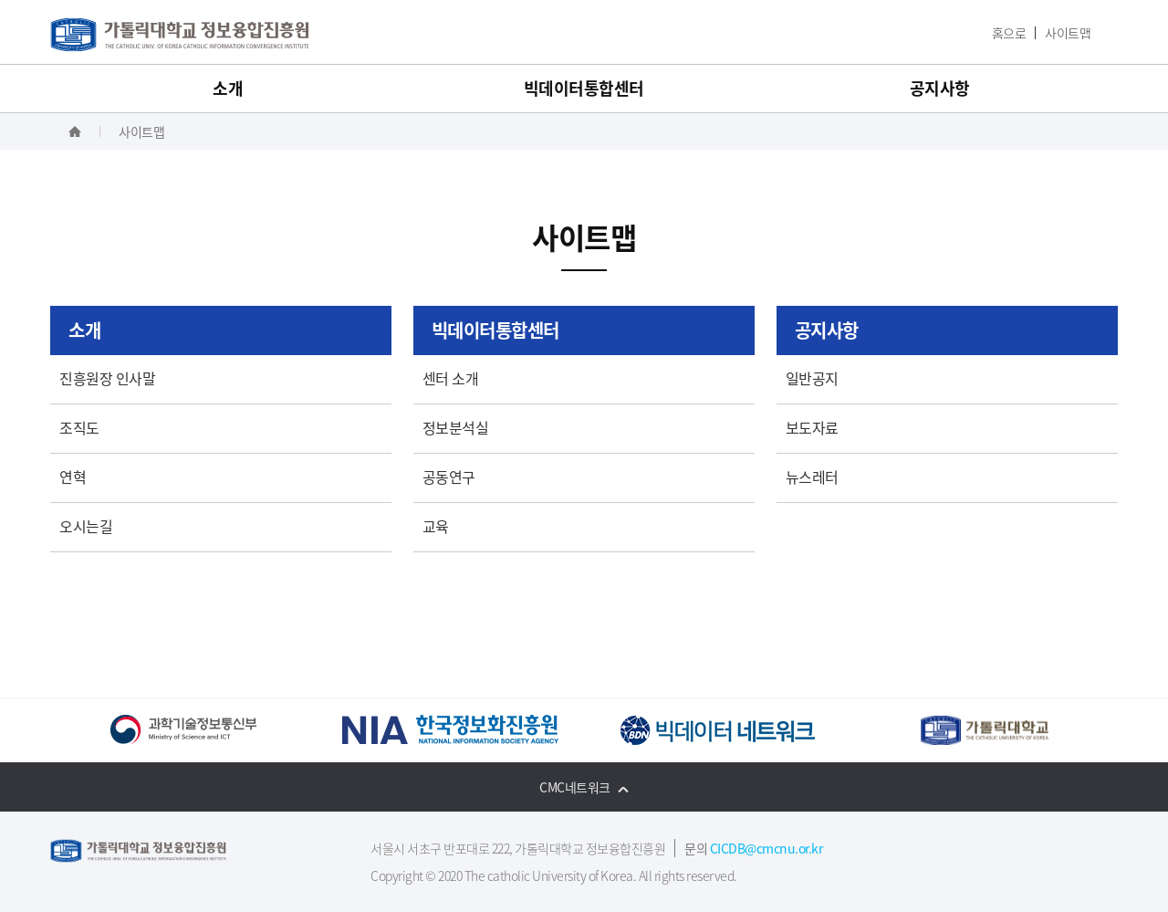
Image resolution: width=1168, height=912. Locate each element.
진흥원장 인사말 (107, 378)
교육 (435, 526)
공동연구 (448, 476)
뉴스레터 (812, 476)
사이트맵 (1067, 32)
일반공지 (812, 378)
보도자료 (812, 427)
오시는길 (85, 526)
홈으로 (1009, 32)
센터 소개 (450, 378)
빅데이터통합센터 (584, 88)
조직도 (79, 427)
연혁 (72, 476)
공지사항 (940, 88)
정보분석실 (455, 427)
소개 (228, 88)
